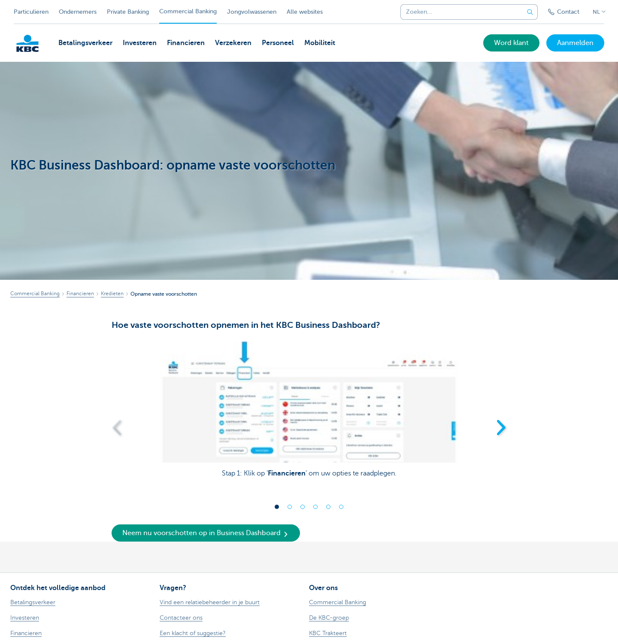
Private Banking (128, 12)
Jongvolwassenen (251, 12)
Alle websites (305, 12)
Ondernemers (78, 12)
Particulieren (31, 12)
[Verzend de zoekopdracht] (530, 12)
